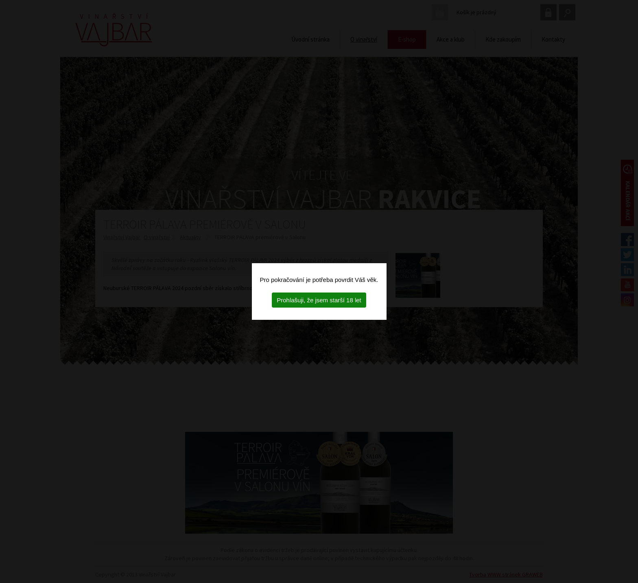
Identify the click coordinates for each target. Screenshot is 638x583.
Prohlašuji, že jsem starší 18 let (319, 300)
